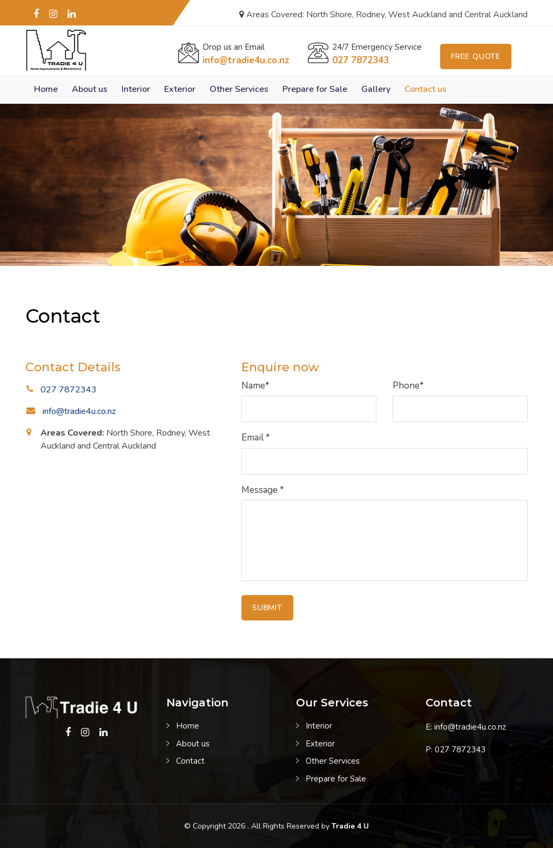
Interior (136, 89)
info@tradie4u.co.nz (246, 60)
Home (46, 89)
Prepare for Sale (314, 89)
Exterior (179, 89)
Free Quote (476, 56)
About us (89, 89)
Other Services (239, 89)
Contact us (425, 89)
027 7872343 (360, 60)
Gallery (375, 89)
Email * (255, 437)
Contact (190, 761)
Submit (267, 608)
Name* (255, 385)
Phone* (408, 385)
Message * (262, 490)
